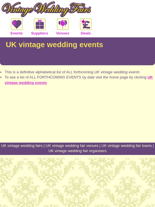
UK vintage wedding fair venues (72, 145)
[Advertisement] (77, 121)
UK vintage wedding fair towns (126, 145)
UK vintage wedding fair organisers (77, 151)
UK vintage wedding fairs (22, 145)
